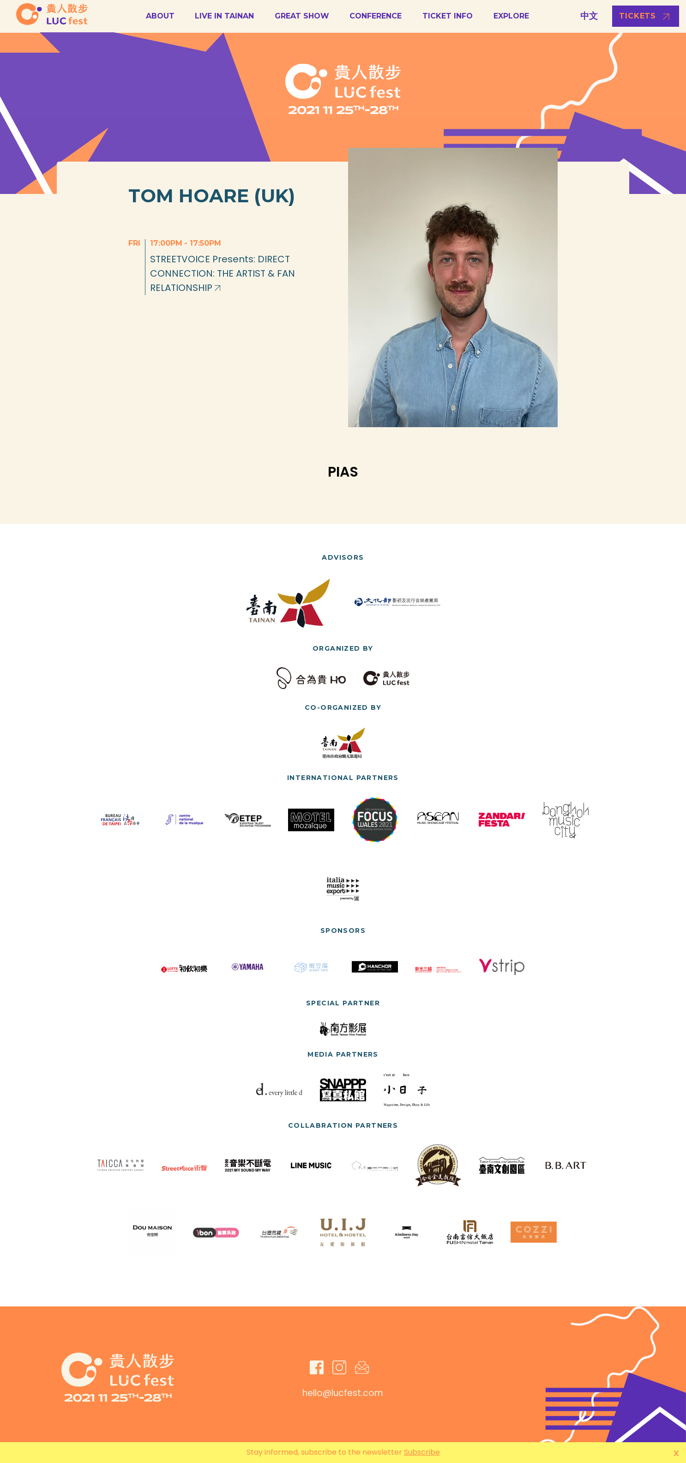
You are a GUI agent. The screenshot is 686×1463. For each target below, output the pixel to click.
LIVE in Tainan (224, 16)
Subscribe (422, 1452)
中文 (589, 16)
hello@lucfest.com (342, 1393)
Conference (375, 16)
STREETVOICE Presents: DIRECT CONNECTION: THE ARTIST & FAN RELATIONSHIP (222, 273)
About (160, 16)
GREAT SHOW (302, 16)
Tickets (637, 16)
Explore (511, 16)
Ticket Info (447, 16)
